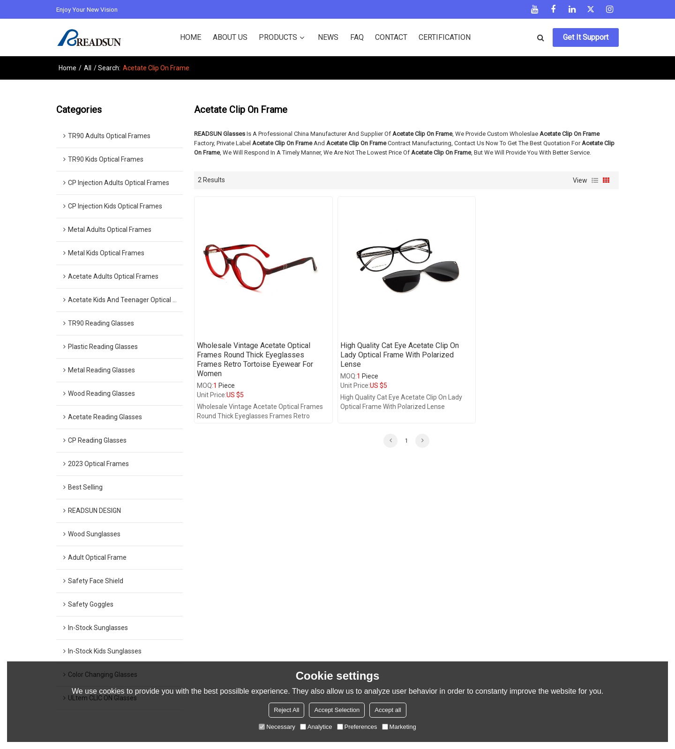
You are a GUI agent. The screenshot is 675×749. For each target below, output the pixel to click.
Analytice (316, 726)
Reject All (286, 709)
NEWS (328, 37)
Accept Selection (337, 709)
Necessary (277, 726)
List (594, 180)
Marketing (399, 726)
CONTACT (391, 37)
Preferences (357, 726)
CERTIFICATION (445, 37)
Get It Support (585, 37)
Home (67, 68)
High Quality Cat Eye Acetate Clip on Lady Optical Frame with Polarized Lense (399, 355)
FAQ (357, 37)
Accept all (388, 709)
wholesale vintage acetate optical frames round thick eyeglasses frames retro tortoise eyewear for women (255, 359)
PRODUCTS (278, 37)
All (87, 68)
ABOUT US (230, 37)
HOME (190, 37)
